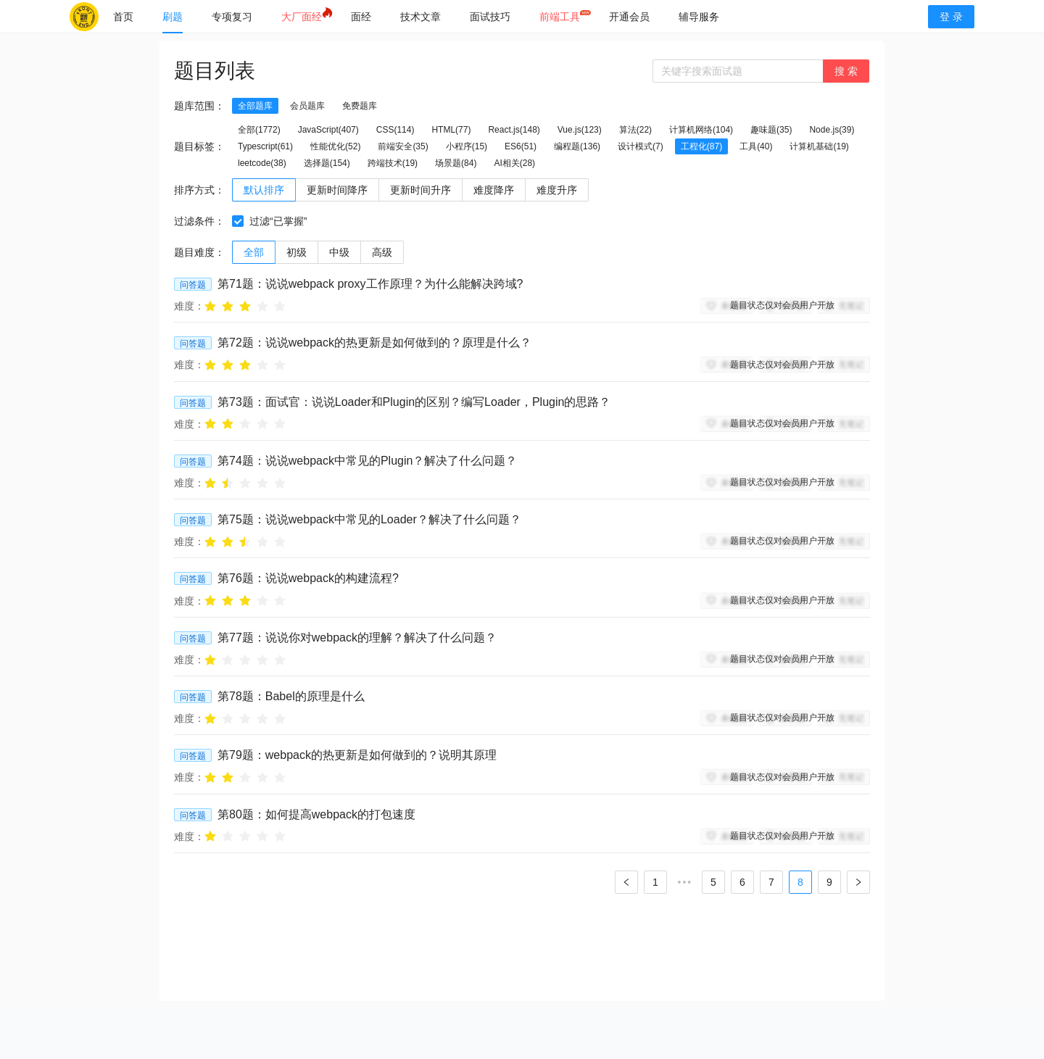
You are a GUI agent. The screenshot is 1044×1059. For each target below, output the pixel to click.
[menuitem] (123, 16)
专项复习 (232, 16)
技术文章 (420, 16)
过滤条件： (199, 221)
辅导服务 (699, 16)
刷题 (172, 16)
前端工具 (559, 16)
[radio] (210, 305)
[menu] (506, 16)
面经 (361, 16)
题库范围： (199, 106)
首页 (123, 16)
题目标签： (199, 146)
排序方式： (199, 190)
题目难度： (199, 252)
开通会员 (629, 16)
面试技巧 (490, 16)
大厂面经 (301, 16)
